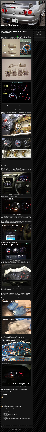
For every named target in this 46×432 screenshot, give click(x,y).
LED (10, 392)
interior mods (8, 392)
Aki (3, 405)
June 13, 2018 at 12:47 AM (6, 411)
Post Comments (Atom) (18, 429)
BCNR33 (5, 392)
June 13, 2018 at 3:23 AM (6, 415)
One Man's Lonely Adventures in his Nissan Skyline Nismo (39, 35)
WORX (18, 392)
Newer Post (3, 426)
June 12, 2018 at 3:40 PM (6, 403)
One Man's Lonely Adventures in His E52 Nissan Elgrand (39, 32)
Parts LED (15, 392)
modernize (12, 392)
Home (17, 426)
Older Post (30, 426)
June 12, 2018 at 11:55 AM (6, 398)
